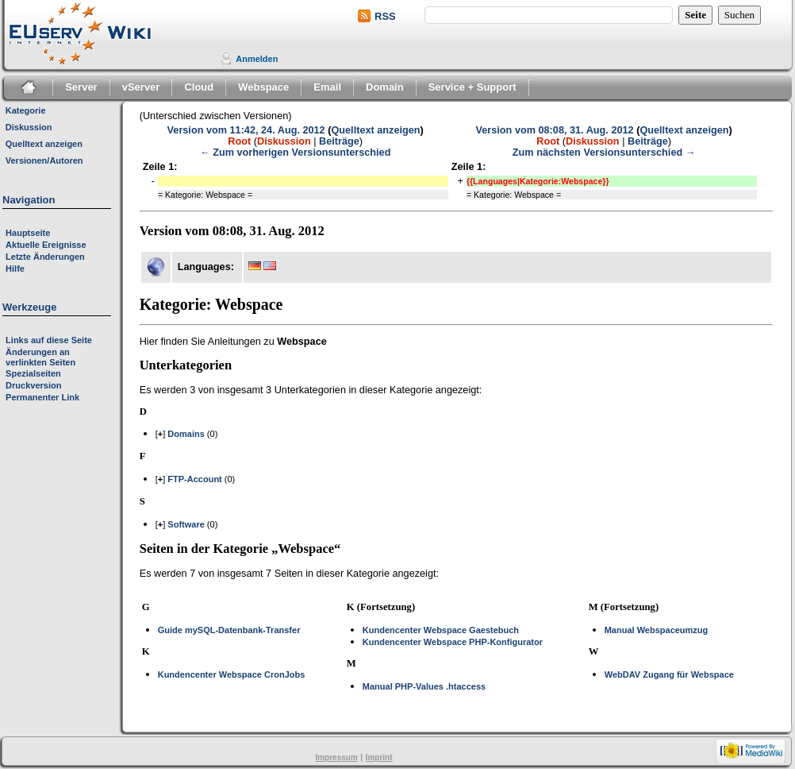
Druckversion (33, 385)
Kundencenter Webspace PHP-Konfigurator (453, 642)
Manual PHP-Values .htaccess (424, 686)
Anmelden (257, 59)
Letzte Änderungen (45, 256)
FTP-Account (194, 479)
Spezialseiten (33, 373)
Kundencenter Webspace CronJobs (231, 674)
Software (185, 524)
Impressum (336, 757)
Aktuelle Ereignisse (46, 244)
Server (81, 87)
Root (239, 141)
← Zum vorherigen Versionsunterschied (295, 152)
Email (327, 87)
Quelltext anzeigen (375, 130)
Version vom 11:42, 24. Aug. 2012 (246, 130)
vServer (141, 87)
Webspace (263, 87)
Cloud (198, 87)
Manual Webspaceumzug (657, 630)
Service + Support (472, 87)
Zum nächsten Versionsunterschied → (604, 152)
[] (161, 434)
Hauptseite (28, 233)
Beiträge (339, 141)
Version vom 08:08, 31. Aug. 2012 (555, 130)
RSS (385, 16)
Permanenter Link (42, 397)
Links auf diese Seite (49, 340)
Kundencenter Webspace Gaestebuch (441, 630)
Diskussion (284, 141)
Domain (385, 87)
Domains (185, 434)
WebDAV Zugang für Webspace (669, 674)
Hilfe (15, 268)
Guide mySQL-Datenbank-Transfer (229, 630)
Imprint (379, 757)
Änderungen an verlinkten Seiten (40, 357)
